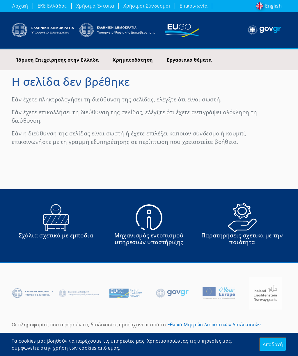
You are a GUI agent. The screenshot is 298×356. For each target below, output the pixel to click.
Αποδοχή (273, 344)
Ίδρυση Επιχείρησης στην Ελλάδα (57, 60)
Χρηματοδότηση (133, 60)
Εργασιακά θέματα (189, 60)
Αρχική (20, 6)
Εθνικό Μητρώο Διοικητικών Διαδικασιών (214, 324)
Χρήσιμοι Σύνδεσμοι (146, 6)
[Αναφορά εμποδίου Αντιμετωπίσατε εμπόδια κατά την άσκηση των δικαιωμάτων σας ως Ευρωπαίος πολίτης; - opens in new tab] (56, 226)
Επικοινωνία (193, 6)
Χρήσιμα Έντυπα (95, 6)
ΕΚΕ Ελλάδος (52, 6)
